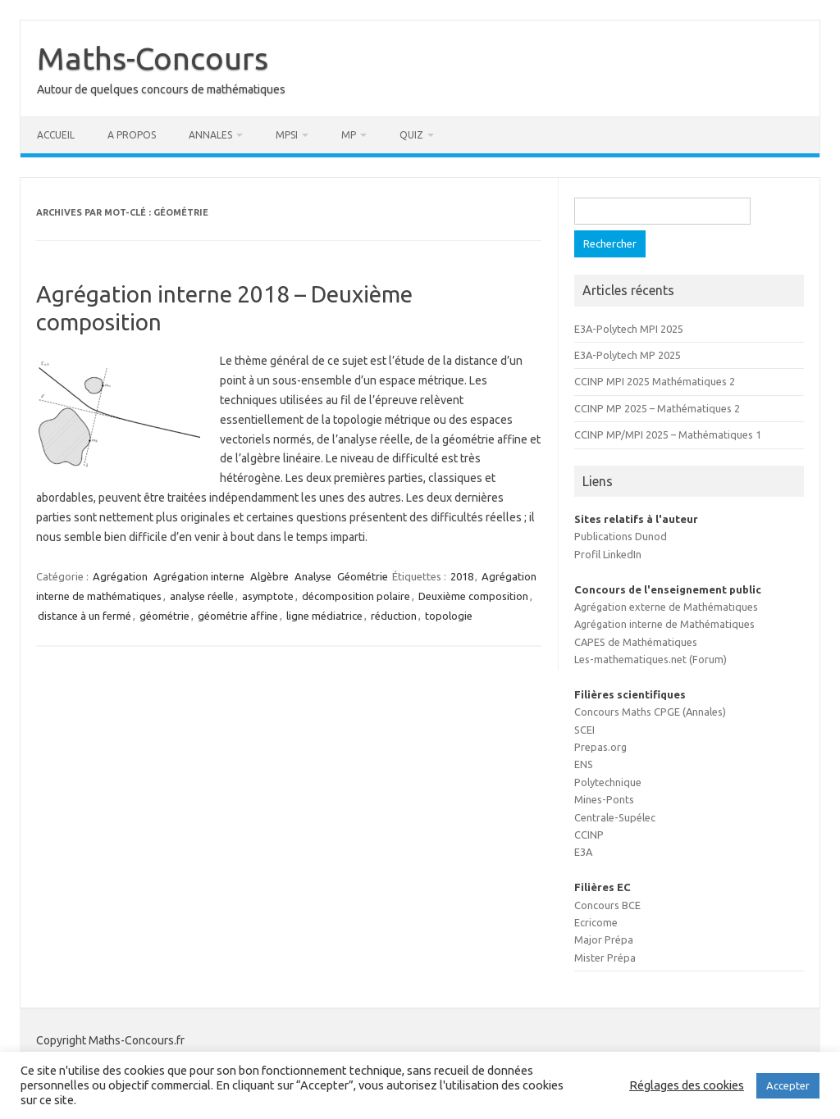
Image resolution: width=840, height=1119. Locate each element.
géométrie (164, 615)
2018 (461, 576)
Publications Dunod (620, 536)
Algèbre (269, 576)
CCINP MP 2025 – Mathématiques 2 (657, 408)
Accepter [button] (788, 1085)
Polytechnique (607, 782)
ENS (583, 764)
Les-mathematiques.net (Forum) (650, 659)
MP (348, 135)
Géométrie (362, 576)
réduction (394, 615)
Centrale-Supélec (614, 817)
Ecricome (596, 922)
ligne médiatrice (324, 615)
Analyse (312, 576)
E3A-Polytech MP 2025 (627, 355)
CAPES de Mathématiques (635, 642)
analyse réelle (202, 596)
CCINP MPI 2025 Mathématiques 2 (654, 381)
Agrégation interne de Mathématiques (664, 624)
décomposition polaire (356, 596)
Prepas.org (600, 747)
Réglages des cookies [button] (686, 1085)
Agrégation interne (198, 576)
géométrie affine (238, 615)
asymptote (268, 596)
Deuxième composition (473, 596)
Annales (210, 135)
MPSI (287, 135)
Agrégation (120, 576)
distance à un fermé (84, 615)
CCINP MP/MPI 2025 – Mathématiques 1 (667, 434)
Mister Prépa (605, 957)
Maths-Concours (152, 58)
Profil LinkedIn (607, 554)
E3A (583, 851)
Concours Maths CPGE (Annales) (650, 711)
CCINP (589, 834)
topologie (448, 615)
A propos (131, 135)
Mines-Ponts (604, 799)
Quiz (411, 135)
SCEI (584, 729)
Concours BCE (607, 905)
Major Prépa (603, 939)
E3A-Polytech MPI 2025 (628, 328)
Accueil (56, 135)
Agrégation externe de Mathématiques (666, 606)
